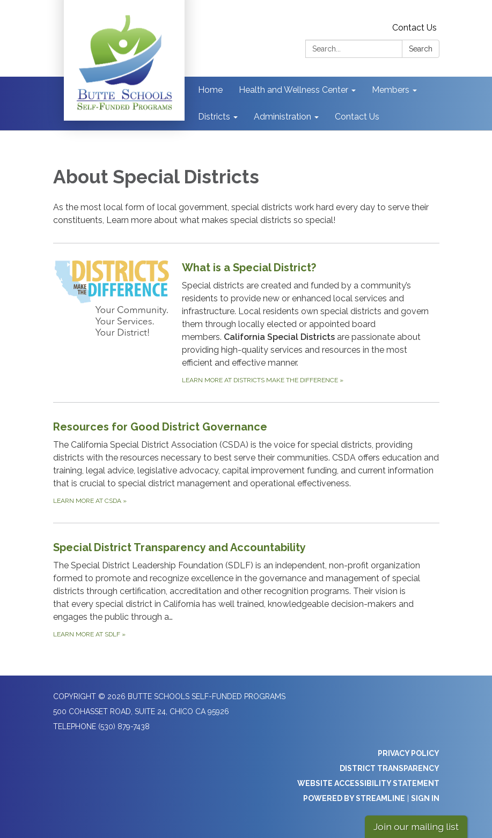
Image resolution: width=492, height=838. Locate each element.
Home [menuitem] (210, 90)
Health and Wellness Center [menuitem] (293, 90)
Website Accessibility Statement (368, 783)
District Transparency (389, 768)
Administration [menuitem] (282, 117)
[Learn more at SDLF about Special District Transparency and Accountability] (246, 589)
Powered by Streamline (354, 798)
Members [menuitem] (390, 90)
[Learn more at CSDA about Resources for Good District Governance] (246, 462)
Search (420, 49)
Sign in (425, 798)
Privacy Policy (408, 753)
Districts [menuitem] (214, 117)
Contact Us (414, 28)
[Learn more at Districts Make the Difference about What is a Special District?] (246, 322)
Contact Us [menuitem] (357, 117)
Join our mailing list (416, 826)
